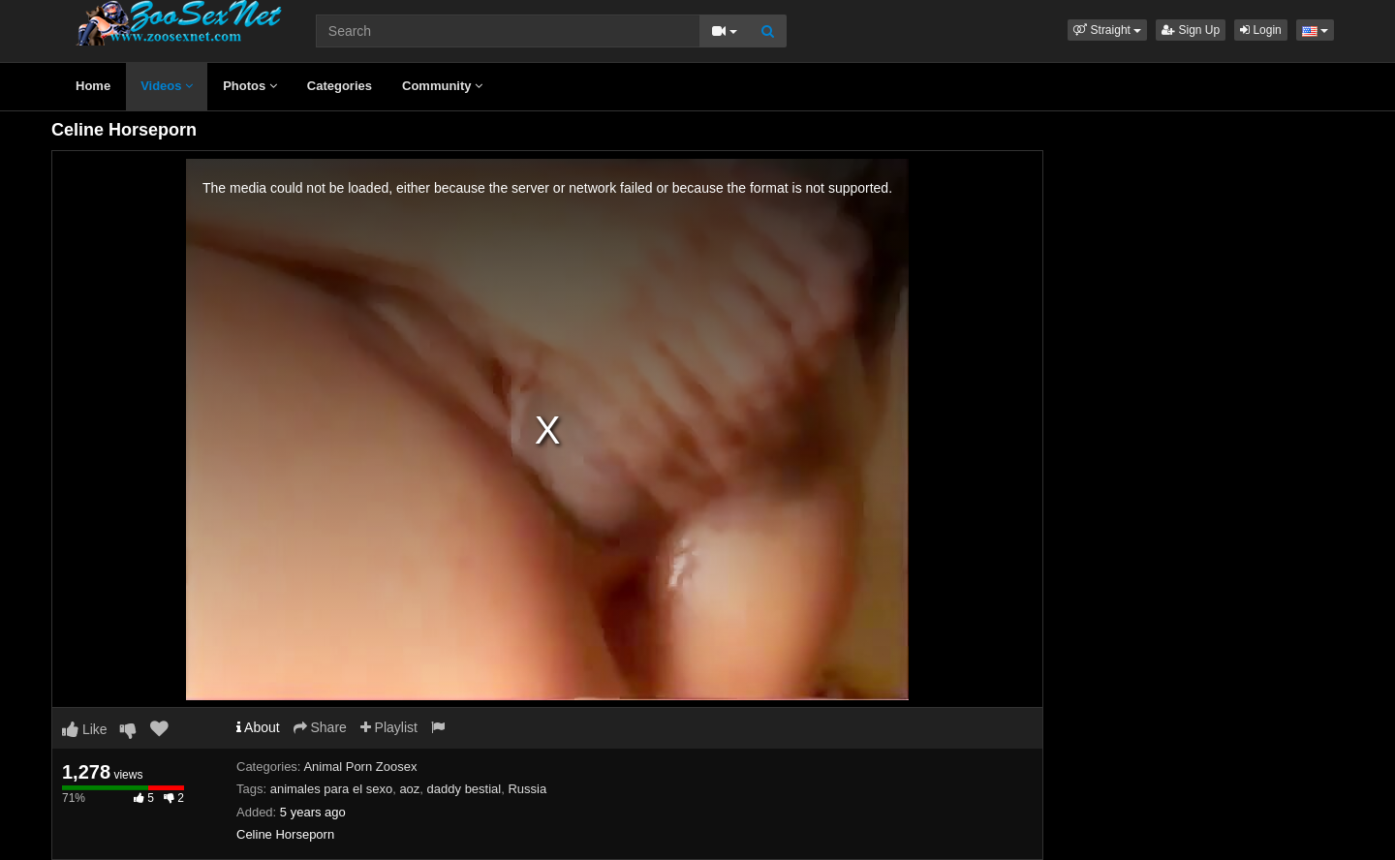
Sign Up (1191, 30)
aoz (409, 789)
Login (1261, 30)
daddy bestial (464, 789)
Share (320, 727)
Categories (339, 85)
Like (85, 729)
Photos (250, 85)
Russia (527, 789)
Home (93, 85)
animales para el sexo (331, 789)
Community (442, 85)
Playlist (389, 727)
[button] (1107, 30)
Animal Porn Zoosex (360, 766)
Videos (166, 85)
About (258, 727)
